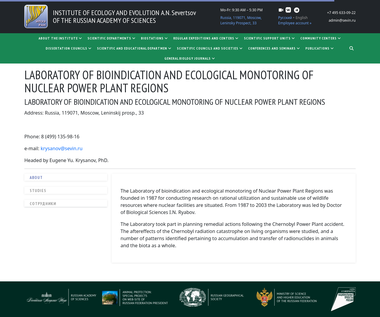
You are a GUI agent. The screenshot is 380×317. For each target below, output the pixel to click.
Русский (285, 17)
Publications (320, 48)
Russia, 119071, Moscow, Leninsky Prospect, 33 (241, 20)
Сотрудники (43, 203)
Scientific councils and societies (210, 48)
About (36, 177)
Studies (38, 190)
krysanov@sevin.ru (62, 148)
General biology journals (190, 58)
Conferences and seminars (274, 48)
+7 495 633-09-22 (341, 12)
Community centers (321, 38)
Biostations (155, 38)
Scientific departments (112, 38)
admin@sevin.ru (342, 20)
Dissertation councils (69, 48)
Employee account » (294, 23)
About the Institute (61, 38)
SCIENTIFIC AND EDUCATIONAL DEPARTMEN (134, 48)
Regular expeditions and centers (206, 38)
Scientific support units (270, 38)
